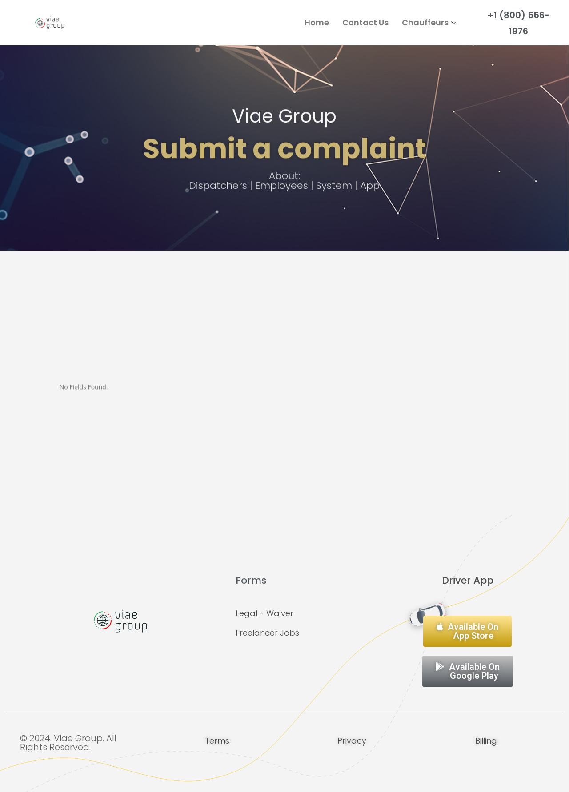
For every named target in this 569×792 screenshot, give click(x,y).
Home (317, 22)
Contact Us (365, 22)
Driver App (467, 580)
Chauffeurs (430, 22)
